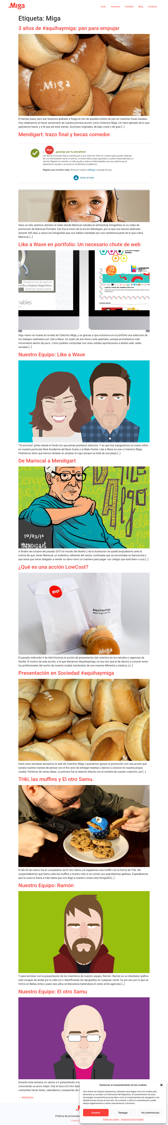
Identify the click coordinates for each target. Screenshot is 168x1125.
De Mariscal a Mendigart (47, 461)
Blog (140, 6)
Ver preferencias (150, 1112)
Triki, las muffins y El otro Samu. (56, 779)
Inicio (103, 6)
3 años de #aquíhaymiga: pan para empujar (68, 28)
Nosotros (115, 6)
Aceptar (96, 1112)
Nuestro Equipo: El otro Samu (52, 991)
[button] (161, 1085)
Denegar (123, 1112)
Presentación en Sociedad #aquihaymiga (66, 673)
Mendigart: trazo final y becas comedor (64, 134)
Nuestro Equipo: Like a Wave (51, 354)
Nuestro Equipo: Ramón (46, 885)
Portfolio (129, 6)
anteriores (25, 1097)
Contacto (152, 6)
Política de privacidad (67, 1116)
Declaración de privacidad (132, 1119)
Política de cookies (111, 1119)
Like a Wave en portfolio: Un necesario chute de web (79, 244)
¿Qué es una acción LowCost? (53, 567)
